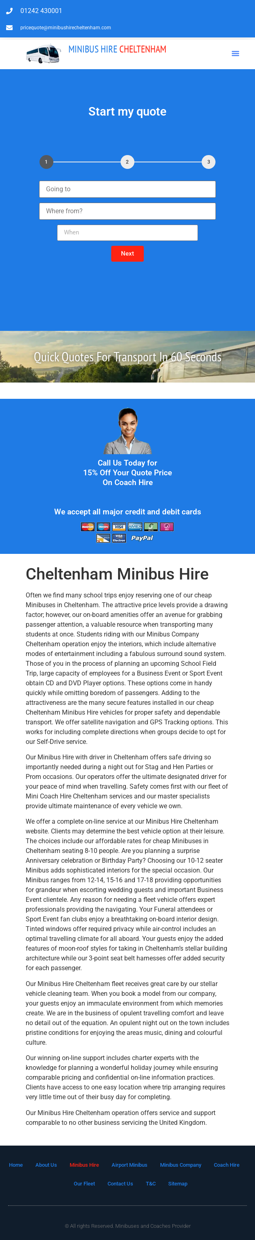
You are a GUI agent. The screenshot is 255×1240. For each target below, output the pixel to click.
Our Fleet (84, 1184)
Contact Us (120, 1184)
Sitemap (177, 1184)
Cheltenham (117, 49)
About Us (46, 1165)
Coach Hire (227, 1165)
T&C (151, 1184)
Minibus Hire (84, 1165)
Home (16, 1165)
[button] (235, 53)
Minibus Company (180, 1165)
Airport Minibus (129, 1165)
